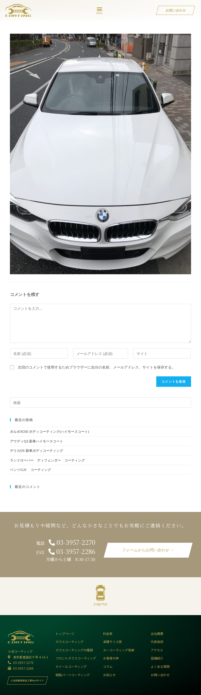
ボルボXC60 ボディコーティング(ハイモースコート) (49, 431)
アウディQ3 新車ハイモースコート (36, 441)
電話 (65, 543)
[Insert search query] (100, 402)
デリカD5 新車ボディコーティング (38, 450)
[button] (99, 9)
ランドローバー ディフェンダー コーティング (47, 460)
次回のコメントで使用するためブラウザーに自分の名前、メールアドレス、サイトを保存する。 (96, 367)
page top (100, 603)
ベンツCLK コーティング (30, 469)
